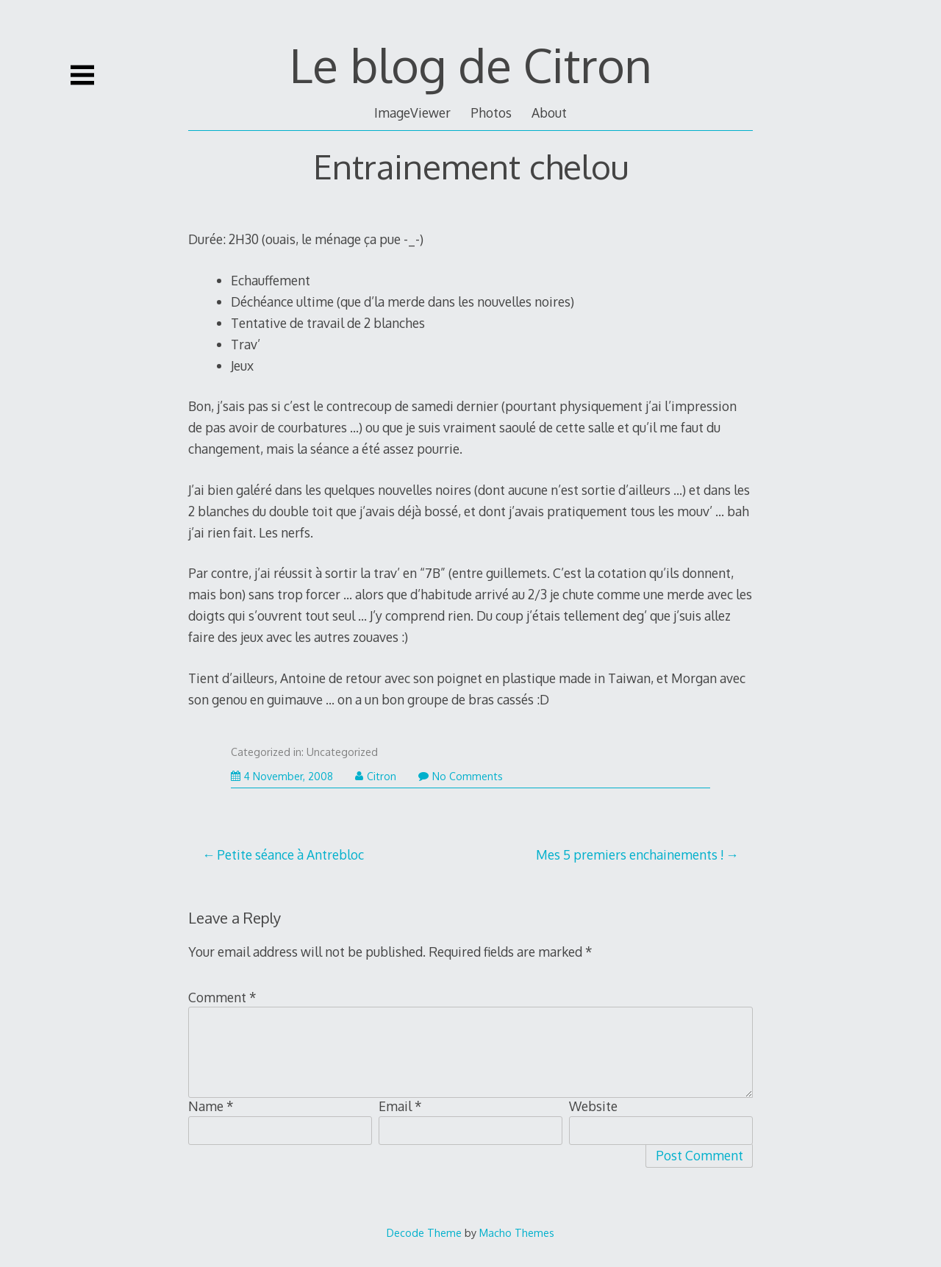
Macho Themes (516, 1232)
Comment (222, 997)
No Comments (460, 776)
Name (211, 1106)
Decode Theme (424, 1232)
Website (593, 1106)
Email (400, 1106)
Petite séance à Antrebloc (290, 854)
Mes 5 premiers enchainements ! (630, 854)
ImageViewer (412, 112)
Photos (491, 112)
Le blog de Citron (471, 64)
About (549, 112)
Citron (375, 776)
